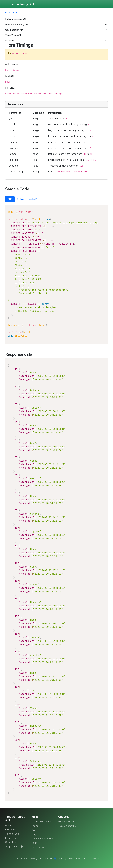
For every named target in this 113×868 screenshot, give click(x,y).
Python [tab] (20, 199)
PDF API (9, 40)
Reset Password (40, 847)
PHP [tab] (10, 199)
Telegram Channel (67, 826)
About (8, 825)
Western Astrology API (16, 24)
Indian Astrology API (15, 19)
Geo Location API (14, 30)
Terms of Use (12, 833)
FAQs (34, 834)
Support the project (15, 846)
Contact (36, 830)
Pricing (35, 826)
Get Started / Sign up (42, 838)
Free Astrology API (22, 4)
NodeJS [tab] (33, 199)
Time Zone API (13, 35)
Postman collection (41, 821)
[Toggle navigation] (98, 4)
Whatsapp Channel (67, 821)
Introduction (11, 12)
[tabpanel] (56, 274)
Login (34, 842)
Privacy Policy (12, 829)
